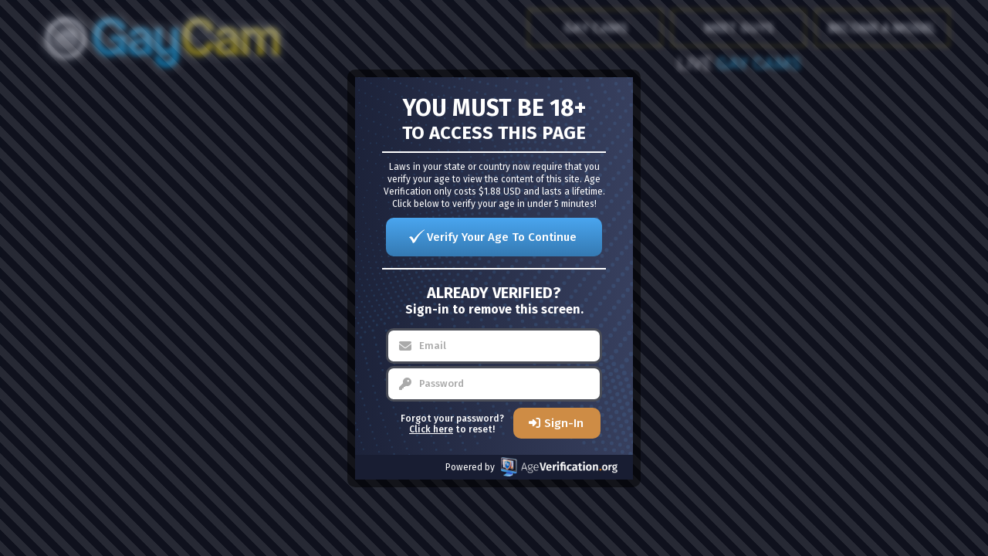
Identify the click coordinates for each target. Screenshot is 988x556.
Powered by (531, 466)
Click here (431, 429)
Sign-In (564, 423)
